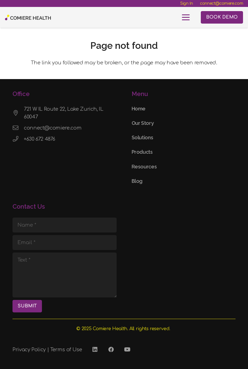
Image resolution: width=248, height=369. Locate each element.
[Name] (64, 225)
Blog (137, 181)
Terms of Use (66, 349)
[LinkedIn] (95, 350)
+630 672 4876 (39, 139)
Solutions (142, 137)
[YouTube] (127, 350)
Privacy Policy (29, 349)
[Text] (64, 274)
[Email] (64, 242)
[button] (186, 17)
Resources (144, 167)
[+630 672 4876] (18, 139)
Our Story (143, 123)
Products (142, 152)
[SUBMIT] (27, 306)
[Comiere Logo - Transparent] (28, 17)
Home (139, 109)
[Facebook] (111, 350)
